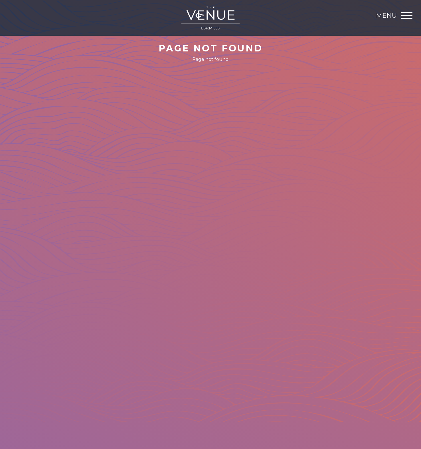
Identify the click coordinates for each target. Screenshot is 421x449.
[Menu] (394, 15)
